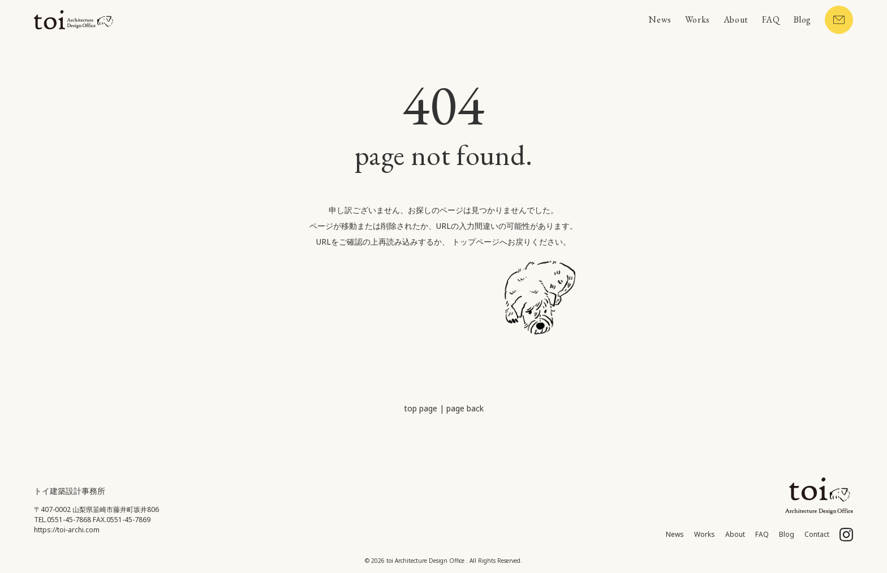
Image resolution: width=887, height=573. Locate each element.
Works (697, 19)
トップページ (476, 241)
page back (465, 408)
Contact (816, 534)
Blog (802, 19)
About (736, 19)
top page (420, 408)
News (660, 19)
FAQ (771, 19)
